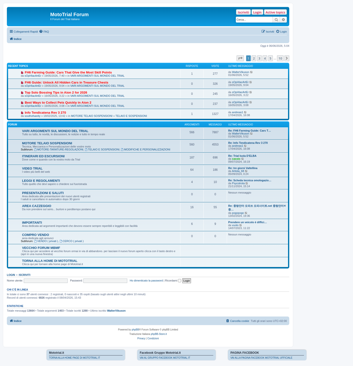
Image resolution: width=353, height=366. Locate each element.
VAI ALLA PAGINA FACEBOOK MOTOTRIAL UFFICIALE (261, 357)
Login (257, 12)
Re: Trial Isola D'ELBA (242, 155)
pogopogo (238, 212)
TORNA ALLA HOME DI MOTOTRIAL (49, 261)
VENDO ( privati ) (46, 241)
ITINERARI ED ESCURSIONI (43, 156)
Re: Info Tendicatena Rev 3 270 (248, 142)
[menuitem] (44, 32)
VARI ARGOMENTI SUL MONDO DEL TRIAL (97, 75)
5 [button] (270, 58)
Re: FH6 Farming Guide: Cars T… (249, 130)
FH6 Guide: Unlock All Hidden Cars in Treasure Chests (66, 82)
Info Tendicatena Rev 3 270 (45, 112)
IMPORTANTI (32, 222)
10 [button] (280, 58)
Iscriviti (243, 12)
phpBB (135, 329)
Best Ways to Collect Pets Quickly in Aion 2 (58, 102)
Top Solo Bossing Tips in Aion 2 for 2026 (56, 92)
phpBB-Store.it (159, 334)
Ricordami (173, 280)
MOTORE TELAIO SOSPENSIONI (92, 115)
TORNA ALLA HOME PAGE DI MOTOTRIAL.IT (74, 357)
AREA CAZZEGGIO (36, 206)
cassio (236, 158)
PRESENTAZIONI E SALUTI (43, 193)
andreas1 (237, 112)
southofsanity (32, 115)
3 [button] (259, 58)
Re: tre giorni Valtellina (242, 168)
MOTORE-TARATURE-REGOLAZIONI (58, 149)
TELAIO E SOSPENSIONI (131, 115)
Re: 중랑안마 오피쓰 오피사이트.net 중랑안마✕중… (257, 207)
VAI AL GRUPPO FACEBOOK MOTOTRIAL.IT (165, 357)
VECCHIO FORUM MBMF (41, 248)
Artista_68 (238, 171)
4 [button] (265, 58)
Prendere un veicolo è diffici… (247, 222)
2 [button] (254, 58)
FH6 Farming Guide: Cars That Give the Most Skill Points (68, 72)
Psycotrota (238, 183)
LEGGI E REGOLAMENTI (41, 181)
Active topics (275, 12)
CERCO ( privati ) (72, 241)
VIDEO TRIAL (32, 168)
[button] (240, 58)
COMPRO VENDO (35, 235)
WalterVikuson (240, 72)
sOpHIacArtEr (33, 75)
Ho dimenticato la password (146, 280)
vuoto (235, 225)
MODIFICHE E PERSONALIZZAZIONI (145, 149)
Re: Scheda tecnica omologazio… (249, 180)
